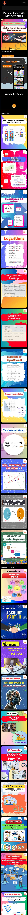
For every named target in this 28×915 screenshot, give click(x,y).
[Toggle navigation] (24, 2)
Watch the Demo (8, 56)
